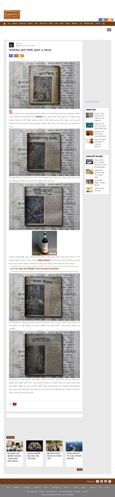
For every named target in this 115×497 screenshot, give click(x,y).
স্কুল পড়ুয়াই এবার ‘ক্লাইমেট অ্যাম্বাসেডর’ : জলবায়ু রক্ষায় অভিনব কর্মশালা (14, 457)
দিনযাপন (107, 487)
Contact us (85, 491)
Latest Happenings (32, 491)
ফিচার (51, 24)
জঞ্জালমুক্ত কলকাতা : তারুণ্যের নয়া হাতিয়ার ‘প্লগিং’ (54, 456)
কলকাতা (14, 24)
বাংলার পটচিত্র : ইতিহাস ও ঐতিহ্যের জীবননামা (100, 183)
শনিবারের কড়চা (88, 24)
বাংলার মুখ (22, 24)
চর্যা (9, 24)
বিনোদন (30, 24)
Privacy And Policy (52, 491)
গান (81, 24)
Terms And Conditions (65, 491)
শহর (14, 403)
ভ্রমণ (36, 24)
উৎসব (61, 24)
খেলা (56, 24)
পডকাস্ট (98, 24)
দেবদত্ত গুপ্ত (19, 43)
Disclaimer (77, 491)
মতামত (68, 24)
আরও (80, 469)
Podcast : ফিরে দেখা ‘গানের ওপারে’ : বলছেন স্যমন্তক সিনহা (100, 126)
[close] (109, 30)
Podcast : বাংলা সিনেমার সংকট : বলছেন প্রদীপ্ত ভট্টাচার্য (100, 134)
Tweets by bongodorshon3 (92, 102)
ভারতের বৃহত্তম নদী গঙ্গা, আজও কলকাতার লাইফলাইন (74, 456)
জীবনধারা (75, 24)
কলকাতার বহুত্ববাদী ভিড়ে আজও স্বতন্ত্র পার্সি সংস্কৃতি (33, 456)
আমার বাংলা (43, 24)
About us (42, 491)
